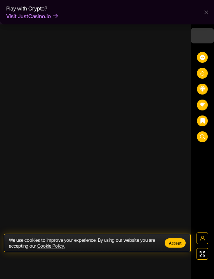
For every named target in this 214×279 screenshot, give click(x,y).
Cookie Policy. (51, 246)
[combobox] (202, 35)
